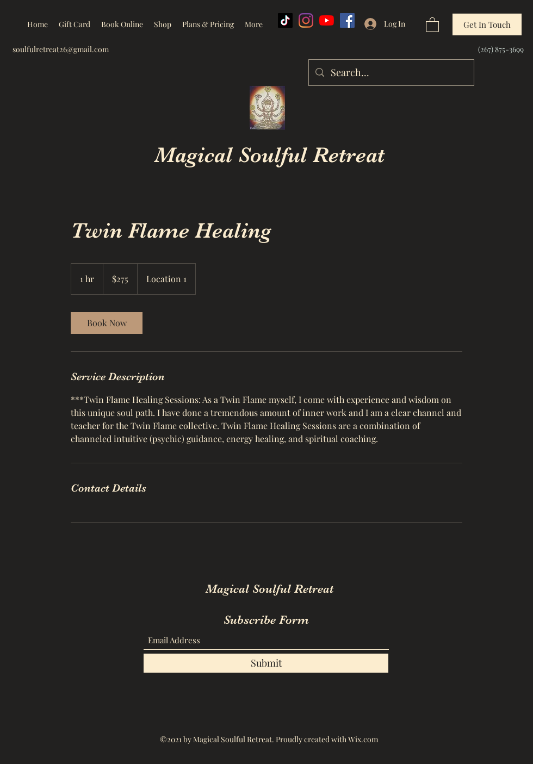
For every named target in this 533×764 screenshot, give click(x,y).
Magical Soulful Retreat (269, 154)
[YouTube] (326, 20)
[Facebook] (347, 20)
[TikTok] (285, 20)
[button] (432, 24)
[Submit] (266, 663)
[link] (106, 323)
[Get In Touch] (487, 24)
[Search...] (391, 73)
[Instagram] (306, 20)
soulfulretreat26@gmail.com (61, 49)
